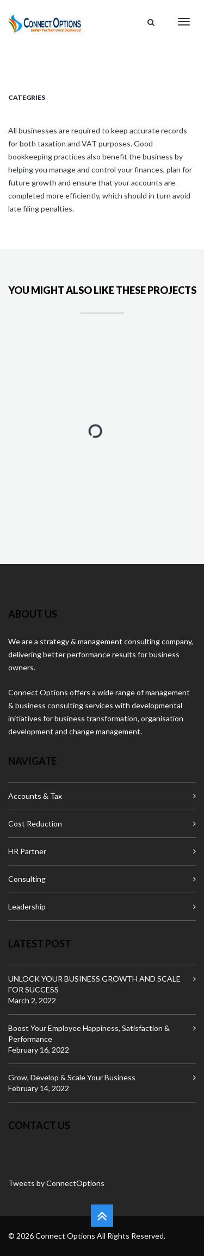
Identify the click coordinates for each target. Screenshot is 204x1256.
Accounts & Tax (35, 795)
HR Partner (27, 851)
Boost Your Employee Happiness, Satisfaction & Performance (89, 1033)
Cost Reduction (35, 823)
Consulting (27, 878)
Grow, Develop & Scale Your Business (71, 1077)
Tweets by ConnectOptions (56, 1183)
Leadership (27, 906)
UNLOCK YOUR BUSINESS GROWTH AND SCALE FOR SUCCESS (94, 984)
